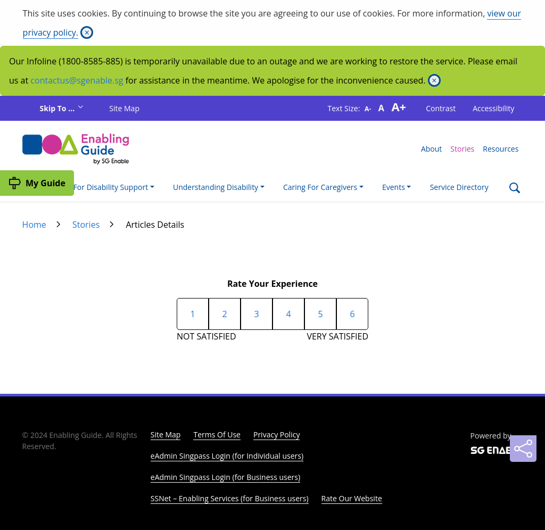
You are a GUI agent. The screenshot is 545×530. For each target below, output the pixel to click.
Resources (500, 149)
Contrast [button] (441, 108)
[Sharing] (523, 448)
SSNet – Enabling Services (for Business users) (230, 498)
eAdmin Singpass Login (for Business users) (225, 477)
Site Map (124, 108)
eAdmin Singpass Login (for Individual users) (227, 456)
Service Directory (459, 187)
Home (34, 224)
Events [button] (393, 187)
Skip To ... (58, 108)
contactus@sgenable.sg (76, 80)
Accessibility (493, 108)
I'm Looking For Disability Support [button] (89, 187)
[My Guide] (37, 183)
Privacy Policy (276, 434)
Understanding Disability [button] (215, 187)
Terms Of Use (217, 434)
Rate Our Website (351, 498)
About (431, 149)
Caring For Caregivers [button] (320, 187)
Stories (462, 149)
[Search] (514, 189)
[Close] (86, 32)
